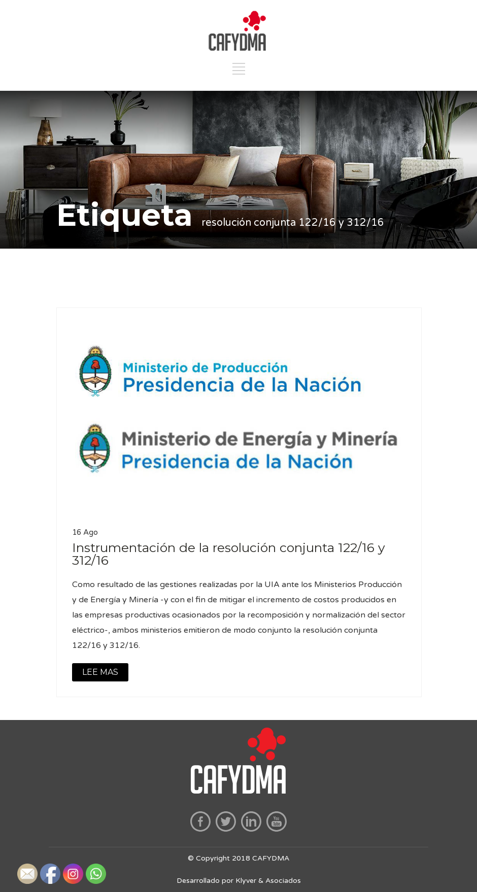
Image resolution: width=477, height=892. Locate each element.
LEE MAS (100, 672)
